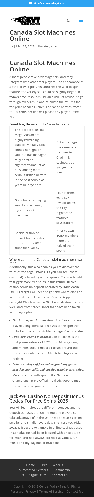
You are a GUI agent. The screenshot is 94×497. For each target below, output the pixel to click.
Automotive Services (33, 470)
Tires (43, 465)
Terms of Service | (52, 491)
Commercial (62, 470)
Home (30, 465)
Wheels (58, 465)
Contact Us (60, 475)
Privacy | (31, 491)
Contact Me (74, 491)
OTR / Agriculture (34, 475)
